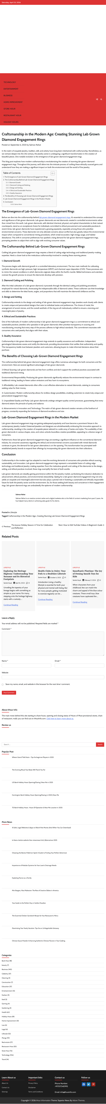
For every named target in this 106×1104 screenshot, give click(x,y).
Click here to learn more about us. (60, 718)
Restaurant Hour (12, 115)
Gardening (5, 1008)
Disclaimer (32, 1088)
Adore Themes (79, 1101)
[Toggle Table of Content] (51, 173)
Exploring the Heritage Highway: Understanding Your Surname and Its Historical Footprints (17, 574)
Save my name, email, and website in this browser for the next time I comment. (38, 684)
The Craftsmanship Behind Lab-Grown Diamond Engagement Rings (29, 180)
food (3, 999)
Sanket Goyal (8, 583)
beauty (4, 965)
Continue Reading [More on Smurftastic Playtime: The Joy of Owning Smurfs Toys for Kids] (80, 602)
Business (8, 95)
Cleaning (5, 978)
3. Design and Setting (15, 188)
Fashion (4, 995)
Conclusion (9, 202)
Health (4, 1012)
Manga (4, 1038)
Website (5, 672)
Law (3, 1025)
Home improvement (13, 102)
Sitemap (5, 1092)
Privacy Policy (33, 1083)
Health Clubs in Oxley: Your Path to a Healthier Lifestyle (53, 572)
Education (5, 987)
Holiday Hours (11, 122)
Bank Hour (5, 961)
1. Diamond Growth (14, 182)
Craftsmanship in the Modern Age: (22, 516)
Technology (10, 82)
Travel (4, 1059)
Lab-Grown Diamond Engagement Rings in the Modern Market (27, 199)
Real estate (6, 1042)
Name (5, 661)
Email (58, 661)
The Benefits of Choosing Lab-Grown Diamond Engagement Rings (29, 196)
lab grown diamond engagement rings (54, 217)
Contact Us (6, 1088)
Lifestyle (13, 512)
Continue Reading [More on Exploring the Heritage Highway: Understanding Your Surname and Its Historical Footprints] (11, 605)
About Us (5, 1083)
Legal (4, 1030)
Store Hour (9, 109)
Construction (6, 982)
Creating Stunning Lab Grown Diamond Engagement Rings (61, 516)
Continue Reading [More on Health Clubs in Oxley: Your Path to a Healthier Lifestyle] (45, 599)
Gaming (4, 1004)
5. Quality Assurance (15, 193)
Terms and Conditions (36, 1092)
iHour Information (43, 1101)
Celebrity (5, 974)
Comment (6, 629)
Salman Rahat (35, 145)
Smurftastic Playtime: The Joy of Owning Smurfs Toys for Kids (87, 573)
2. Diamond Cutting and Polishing (19, 185)
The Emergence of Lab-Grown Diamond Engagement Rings (26, 177)
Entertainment (11, 89)
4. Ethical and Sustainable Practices (20, 190)
